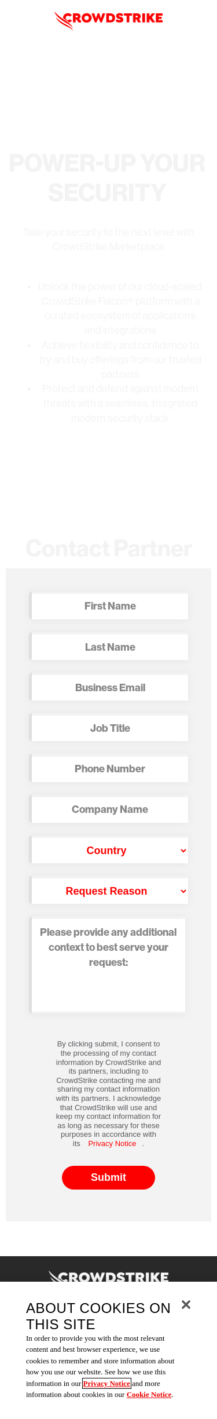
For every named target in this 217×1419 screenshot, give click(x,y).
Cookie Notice (149, 1394)
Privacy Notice (112, 1143)
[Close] (186, 1304)
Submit (108, 1177)
